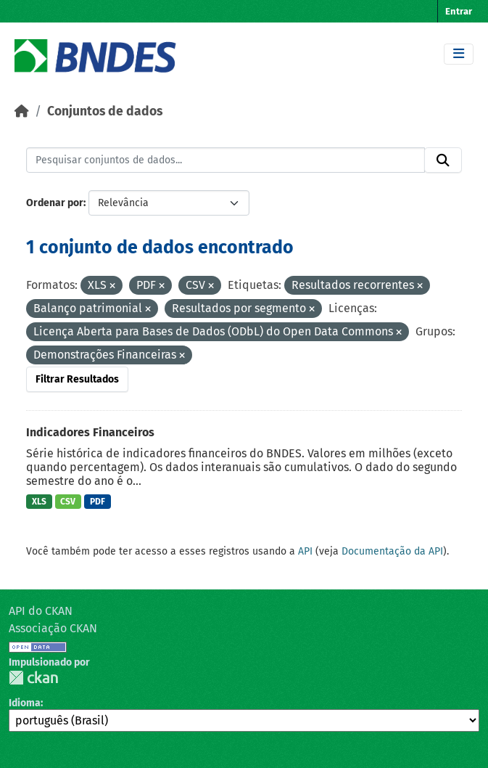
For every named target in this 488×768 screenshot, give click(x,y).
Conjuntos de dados (104, 111)
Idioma (25, 703)
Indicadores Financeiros (90, 432)
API (305, 551)
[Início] (22, 111)
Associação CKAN (53, 628)
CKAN (33, 677)
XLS (39, 502)
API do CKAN (41, 611)
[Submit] (443, 160)
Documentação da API (392, 551)
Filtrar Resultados (77, 379)
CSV (67, 502)
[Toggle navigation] (458, 54)
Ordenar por (54, 203)
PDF (97, 502)
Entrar (458, 11)
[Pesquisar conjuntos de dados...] (225, 160)
